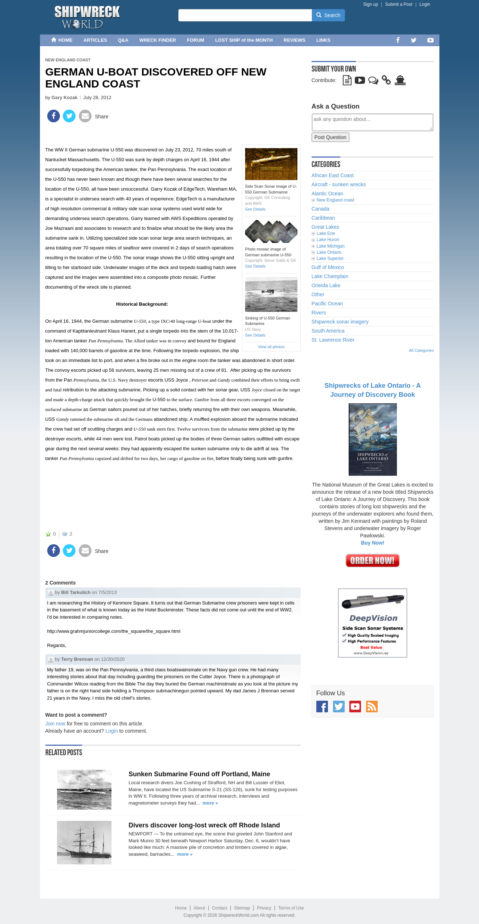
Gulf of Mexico (328, 267)
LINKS (323, 40)
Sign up (370, 4)
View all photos (271, 347)
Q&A (123, 40)
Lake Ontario (329, 252)
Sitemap (242, 908)
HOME (62, 40)
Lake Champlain (330, 276)
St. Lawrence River (333, 340)
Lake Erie (326, 233)
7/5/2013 (107, 592)
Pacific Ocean (327, 303)
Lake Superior (330, 258)
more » (210, 803)
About (199, 908)
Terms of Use (291, 908)
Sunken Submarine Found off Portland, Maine (199, 774)
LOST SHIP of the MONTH (244, 40)
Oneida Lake (326, 285)
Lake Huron (328, 239)
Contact (219, 908)
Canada (320, 209)
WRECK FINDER (157, 40)
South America (328, 331)
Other (318, 294)
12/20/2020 (113, 659)
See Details (255, 209)
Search (328, 15)
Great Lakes (325, 227)
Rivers (319, 313)
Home (181, 908)
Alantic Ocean (327, 193)
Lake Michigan (331, 246)
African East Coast (333, 175)
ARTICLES (95, 40)
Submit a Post (399, 4)
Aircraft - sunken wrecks (339, 184)
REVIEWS (294, 40)
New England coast (68, 60)
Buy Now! (373, 543)
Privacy (264, 908)
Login (424, 4)
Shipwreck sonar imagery (340, 322)
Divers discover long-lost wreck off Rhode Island (204, 825)
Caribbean (323, 218)
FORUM (195, 40)
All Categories (421, 350)
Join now (55, 723)
